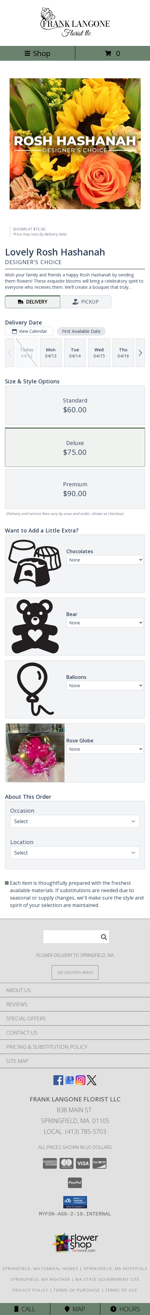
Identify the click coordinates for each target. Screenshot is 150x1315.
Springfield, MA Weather (40, 1279)
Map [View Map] (75, 1309)
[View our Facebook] (58, 1083)
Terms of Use (121, 1290)
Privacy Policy (30, 1290)
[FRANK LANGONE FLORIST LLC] (75, 37)
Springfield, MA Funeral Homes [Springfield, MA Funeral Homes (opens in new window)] (40, 1268)
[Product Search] (76, 937)
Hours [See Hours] (125, 1309)
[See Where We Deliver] (75, 972)
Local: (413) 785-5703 (75, 1131)
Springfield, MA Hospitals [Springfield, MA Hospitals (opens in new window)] (116, 1268)
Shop (37, 53)
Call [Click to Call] (25, 1309)
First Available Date (81, 331)
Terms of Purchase (76, 1290)
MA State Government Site (107, 1279)
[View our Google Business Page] (69, 1083)
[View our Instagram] (80, 1083)
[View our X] (92, 1083)
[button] (75, 1202)
